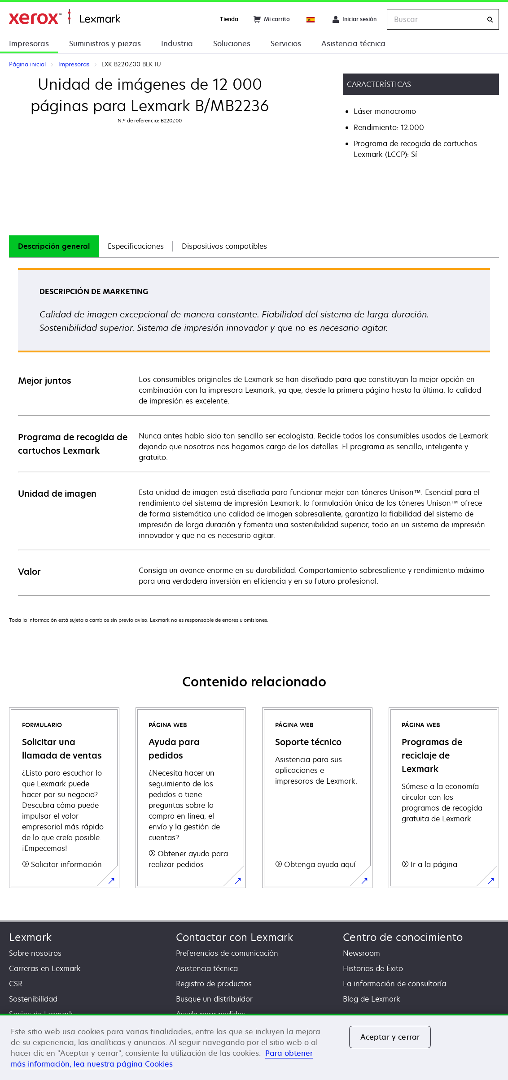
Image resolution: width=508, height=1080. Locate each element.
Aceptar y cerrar (390, 1037)
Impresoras (29, 43)
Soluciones (231, 43)
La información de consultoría (394, 984)
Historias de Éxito (373, 968)
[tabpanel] (254, 431)
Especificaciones (136, 246)
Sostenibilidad (33, 999)
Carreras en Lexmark (45, 968)
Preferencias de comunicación (227, 953)
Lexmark (30, 937)
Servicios (286, 43)
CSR (15, 984)
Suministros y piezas (105, 43)
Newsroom (361, 953)
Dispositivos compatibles (224, 246)
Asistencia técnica (353, 43)
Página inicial (64, 17)
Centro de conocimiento (403, 937)
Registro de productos (214, 984)
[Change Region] (311, 19)
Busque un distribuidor (214, 999)
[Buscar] (490, 19)
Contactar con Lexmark (234, 937)
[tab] (54, 246)
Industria (177, 43)
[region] (254, 1047)
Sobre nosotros (35, 953)
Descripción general (54, 246)
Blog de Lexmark (371, 999)
